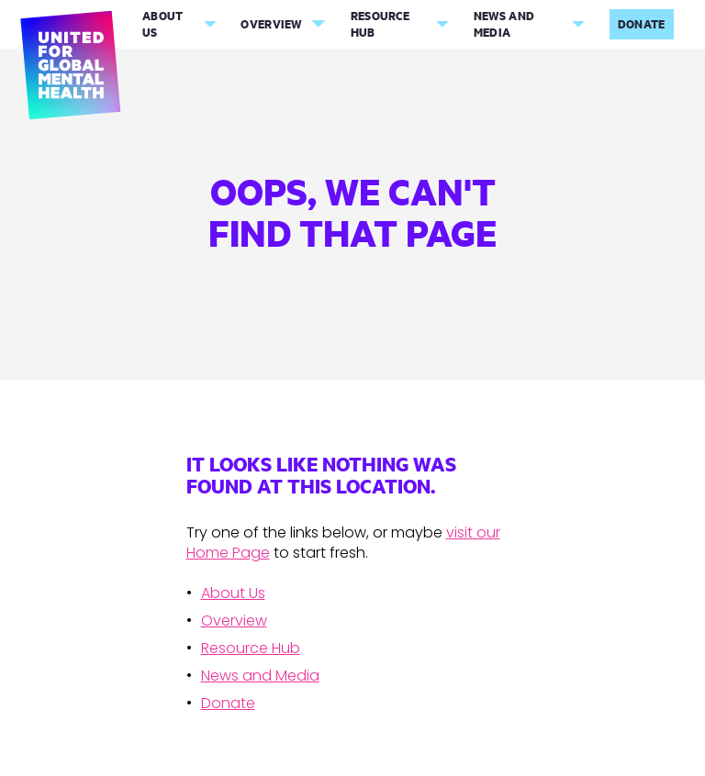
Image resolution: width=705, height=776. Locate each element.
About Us (163, 23)
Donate (642, 24)
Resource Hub (380, 23)
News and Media (504, 23)
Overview (271, 24)
